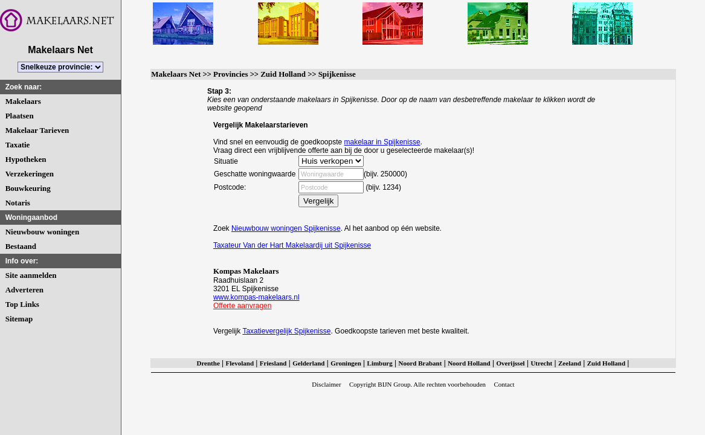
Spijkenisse (337, 74)
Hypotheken (26, 159)
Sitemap (19, 318)
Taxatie (17, 144)
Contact (504, 384)
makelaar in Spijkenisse (382, 142)
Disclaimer (326, 384)
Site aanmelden (31, 275)
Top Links (22, 304)
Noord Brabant (420, 363)
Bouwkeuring (28, 188)
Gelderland (308, 363)
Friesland (273, 363)
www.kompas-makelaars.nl (256, 297)
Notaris (17, 202)
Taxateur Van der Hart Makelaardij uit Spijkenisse (292, 245)
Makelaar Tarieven (37, 130)
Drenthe (207, 363)
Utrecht (541, 363)
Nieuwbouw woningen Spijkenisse (286, 228)
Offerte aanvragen (242, 305)
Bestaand (20, 246)
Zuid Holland (283, 74)
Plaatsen (19, 115)
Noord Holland (469, 363)
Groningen (345, 363)
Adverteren (24, 289)
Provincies (230, 74)
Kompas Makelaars (246, 271)
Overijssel (511, 363)
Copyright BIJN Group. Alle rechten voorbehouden (417, 384)
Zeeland (569, 363)
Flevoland (240, 363)
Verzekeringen (29, 173)
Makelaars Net (176, 74)
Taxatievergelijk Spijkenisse (286, 331)
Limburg (380, 363)
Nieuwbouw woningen (42, 231)
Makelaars (23, 101)
